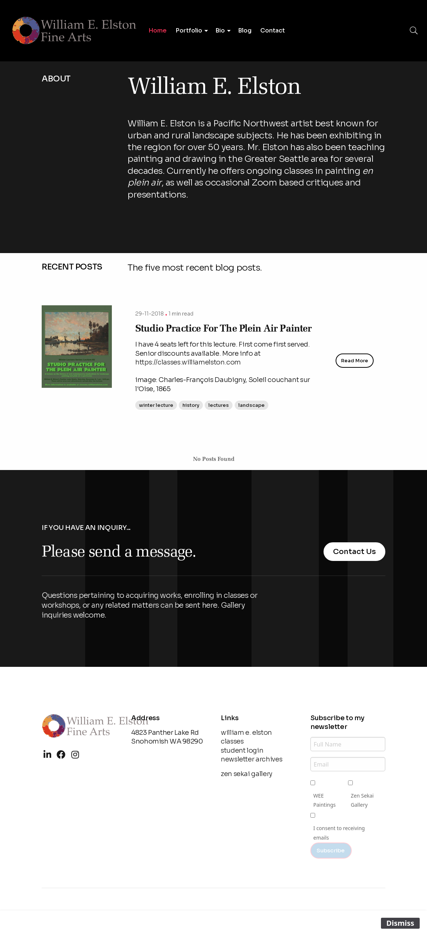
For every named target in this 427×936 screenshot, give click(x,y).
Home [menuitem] (157, 30)
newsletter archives (251, 759)
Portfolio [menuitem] (188, 30)
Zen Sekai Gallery (362, 800)
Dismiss (400, 923)
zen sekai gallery (246, 774)
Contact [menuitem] (272, 30)
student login (242, 750)
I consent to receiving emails (339, 833)
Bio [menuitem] (220, 30)
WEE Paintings (324, 800)
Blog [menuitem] (245, 30)
